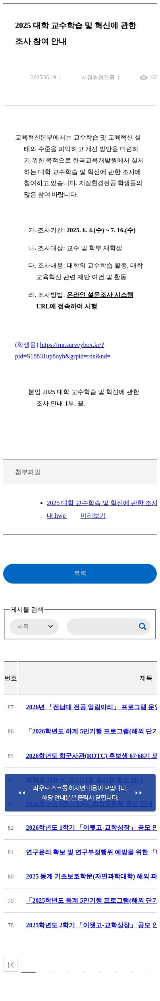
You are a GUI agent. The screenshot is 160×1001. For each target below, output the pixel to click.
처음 (10, 965)
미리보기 (93, 515)
